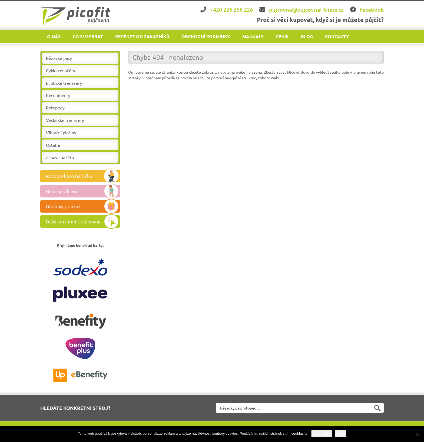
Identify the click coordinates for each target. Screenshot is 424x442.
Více (340, 433)
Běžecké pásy (59, 58)
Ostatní (53, 145)
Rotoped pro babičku (82, 176)
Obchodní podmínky (205, 36)
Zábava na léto (60, 157)
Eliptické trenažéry (64, 83)
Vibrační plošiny (61, 132)
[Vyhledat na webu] (300, 408)
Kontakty (337, 36)
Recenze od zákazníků (142, 36)
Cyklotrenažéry (60, 70)
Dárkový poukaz (82, 206)
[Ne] (417, 434)
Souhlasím (321, 433)
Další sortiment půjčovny (82, 221)
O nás (54, 36)
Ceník (282, 36)
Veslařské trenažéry (65, 120)
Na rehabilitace (82, 191)
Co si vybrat (88, 36)
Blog (307, 36)
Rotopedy (55, 107)
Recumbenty (58, 95)
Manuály (253, 36)
